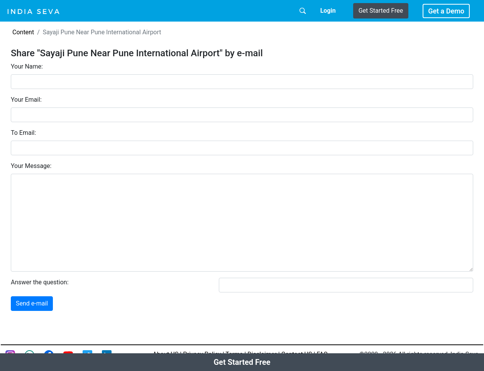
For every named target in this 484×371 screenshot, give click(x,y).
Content (23, 32)
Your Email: (26, 99)
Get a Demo (446, 11)
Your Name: (27, 66)
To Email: (23, 132)
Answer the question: (40, 282)
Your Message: (31, 166)
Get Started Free (381, 10)
